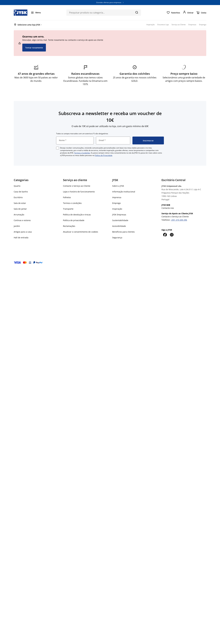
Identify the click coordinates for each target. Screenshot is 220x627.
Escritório (18, 197)
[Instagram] (171, 234)
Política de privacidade (73, 220)
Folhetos (67, 197)
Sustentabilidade (120, 220)
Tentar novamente (34, 47)
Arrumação (19, 214)
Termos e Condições (82, 153)
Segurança (117, 237)
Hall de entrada (21, 237)
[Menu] (36, 12)
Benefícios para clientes (123, 231)
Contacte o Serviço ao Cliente (76, 186)
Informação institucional (123, 191)
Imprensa (116, 197)
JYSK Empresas (119, 214)
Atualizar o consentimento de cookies (80, 231)
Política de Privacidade (103, 155)
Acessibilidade (119, 226)
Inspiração (117, 209)
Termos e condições (72, 203)
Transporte (68, 209)
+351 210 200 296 (179, 220)
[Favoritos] (173, 12)
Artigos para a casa (23, 231)
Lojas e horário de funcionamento (79, 191)
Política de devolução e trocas (77, 214)
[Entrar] (188, 13)
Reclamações (69, 226)
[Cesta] (201, 12)
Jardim (17, 226)
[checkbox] (57, 148)
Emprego (116, 203)
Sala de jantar (20, 209)
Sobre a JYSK (118, 186)
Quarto (17, 186)
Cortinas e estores (22, 220)
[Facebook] (164, 234)
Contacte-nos (167, 208)
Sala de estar (20, 203)
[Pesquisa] (136, 12)
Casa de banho (21, 191)
